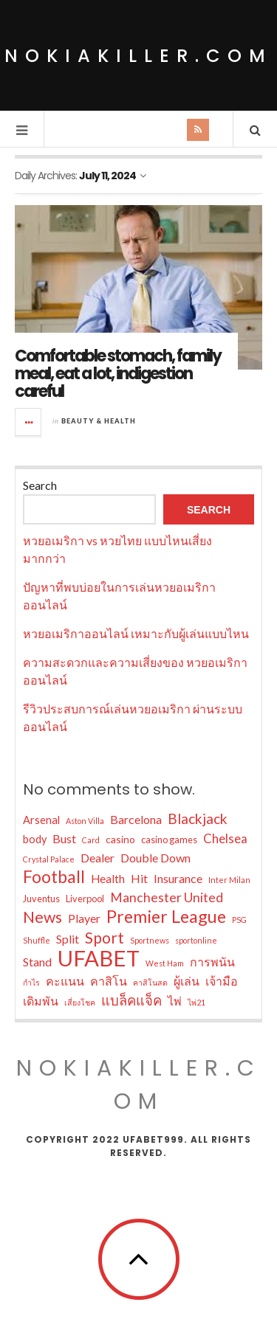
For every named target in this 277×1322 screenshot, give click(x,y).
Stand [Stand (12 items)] (37, 962)
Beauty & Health (98, 421)
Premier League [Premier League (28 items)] (166, 916)
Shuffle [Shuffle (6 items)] (36, 940)
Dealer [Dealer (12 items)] (97, 858)
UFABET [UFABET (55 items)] (99, 958)
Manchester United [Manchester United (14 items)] (166, 897)
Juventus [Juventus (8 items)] (41, 898)
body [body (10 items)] (35, 839)
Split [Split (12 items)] (67, 939)
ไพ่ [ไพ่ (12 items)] (175, 1001)
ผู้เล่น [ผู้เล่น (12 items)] (186, 981)
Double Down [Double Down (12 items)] (155, 858)
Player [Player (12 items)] (84, 918)
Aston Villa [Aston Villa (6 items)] (85, 821)
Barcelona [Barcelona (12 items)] (136, 819)
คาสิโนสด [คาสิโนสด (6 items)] (150, 982)
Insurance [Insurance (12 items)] (178, 878)
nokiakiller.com (138, 56)
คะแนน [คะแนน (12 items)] (65, 981)
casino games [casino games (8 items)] (169, 839)
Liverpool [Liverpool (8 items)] (85, 898)
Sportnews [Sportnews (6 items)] (149, 940)
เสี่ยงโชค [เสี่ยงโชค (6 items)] (79, 1002)
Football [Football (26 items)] (54, 877)
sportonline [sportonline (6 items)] (196, 940)
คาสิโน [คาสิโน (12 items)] (108, 981)
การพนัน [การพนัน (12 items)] (212, 962)
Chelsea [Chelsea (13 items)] (225, 838)
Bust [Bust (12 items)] (64, 838)
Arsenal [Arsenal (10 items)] (41, 820)
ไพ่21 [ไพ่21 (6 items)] (196, 1002)
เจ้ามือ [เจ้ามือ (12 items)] (221, 981)
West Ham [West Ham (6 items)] (165, 963)
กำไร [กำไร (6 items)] (31, 982)
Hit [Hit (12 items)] (139, 878)
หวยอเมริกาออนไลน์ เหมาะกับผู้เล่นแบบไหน (136, 633)
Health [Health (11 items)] (108, 878)
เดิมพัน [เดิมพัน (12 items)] (40, 1001)
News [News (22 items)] (42, 917)
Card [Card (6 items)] (91, 840)
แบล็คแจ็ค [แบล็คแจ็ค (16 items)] (131, 1000)
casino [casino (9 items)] (120, 839)
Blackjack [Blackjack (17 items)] (198, 818)
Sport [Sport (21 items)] (104, 937)
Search (40, 485)
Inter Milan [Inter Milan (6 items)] (229, 880)
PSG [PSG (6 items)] (239, 919)
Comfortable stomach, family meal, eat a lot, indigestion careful (118, 374)
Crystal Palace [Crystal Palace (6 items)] (49, 859)
